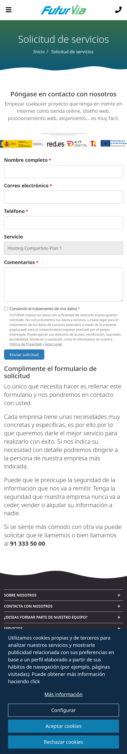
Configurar (63, 710)
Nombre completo (26, 160)
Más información (63, 694)
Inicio (39, 52)
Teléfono (14, 211)
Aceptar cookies (63, 726)
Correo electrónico (26, 185)
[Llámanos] (118, 10)
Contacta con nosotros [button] (28, 606)
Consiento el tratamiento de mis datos (40, 308)
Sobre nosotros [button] (20, 595)
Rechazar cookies (63, 742)
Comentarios (19, 262)
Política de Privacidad (25, 344)
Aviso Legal (53, 344)
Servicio (13, 236)
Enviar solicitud (24, 354)
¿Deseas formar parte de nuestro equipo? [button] (46, 617)
